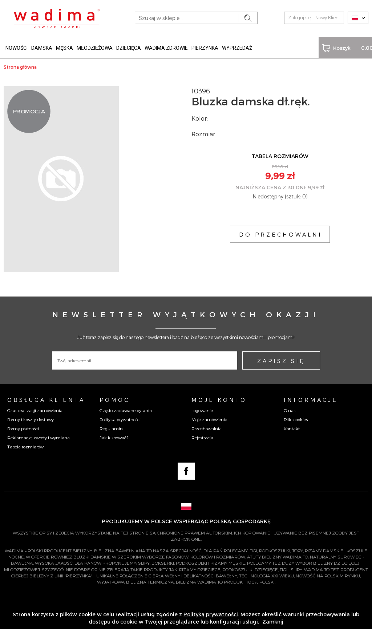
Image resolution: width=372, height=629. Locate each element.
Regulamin (111, 426)
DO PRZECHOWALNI (280, 232)
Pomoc (115, 398)
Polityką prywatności (210, 614)
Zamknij (272, 621)
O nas (289, 408)
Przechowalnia (206, 426)
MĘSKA (64, 46)
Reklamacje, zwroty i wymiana (38, 436)
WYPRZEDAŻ (237, 46)
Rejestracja (202, 436)
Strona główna (20, 65)
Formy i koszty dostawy (30, 417)
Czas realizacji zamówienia (34, 408)
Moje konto (219, 398)
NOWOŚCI (16, 46)
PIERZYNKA (204, 46)
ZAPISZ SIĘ (281, 359)
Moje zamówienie (209, 417)
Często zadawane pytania (126, 408)
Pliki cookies (296, 417)
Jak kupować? (114, 436)
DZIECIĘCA (128, 46)
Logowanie (202, 408)
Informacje (311, 398)
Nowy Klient (327, 17)
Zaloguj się (299, 17)
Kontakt (292, 426)
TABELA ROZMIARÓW (280, 155)
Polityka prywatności (120, 417)
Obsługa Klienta (46, 398)
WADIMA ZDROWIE (166, 46)
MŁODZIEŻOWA (95, 46)
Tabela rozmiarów (25, 445)
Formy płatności (23, 426)
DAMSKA (41, 46)
